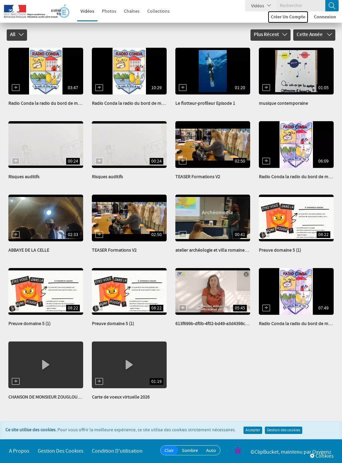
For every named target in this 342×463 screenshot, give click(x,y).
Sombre (190, 450)
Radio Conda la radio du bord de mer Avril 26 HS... (57, 103)
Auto (211, 450)
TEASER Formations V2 (197, 177)
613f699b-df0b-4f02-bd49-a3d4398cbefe (214, 324)
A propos (19, 451)
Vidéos (84, 11)
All (17, 34)
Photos (105, 11)
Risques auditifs (23, 177)
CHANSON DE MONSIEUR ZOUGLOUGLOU (48, 397)
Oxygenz (321, 452)
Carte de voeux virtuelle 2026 (121, 397)
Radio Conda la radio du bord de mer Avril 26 (136, 103)
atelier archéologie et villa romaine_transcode (221, 250)
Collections (155, 11)
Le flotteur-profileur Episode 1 (205, 103)
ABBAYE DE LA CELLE (28, 250)
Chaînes (128, 11)
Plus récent (270, 34)
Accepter (252, 430)
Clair (169, 450)
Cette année (314, 34)
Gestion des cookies (283, 430)
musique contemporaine (283, 103)
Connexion (325, 17)
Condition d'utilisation (117, 451)
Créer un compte (288, 17)
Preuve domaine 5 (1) (280, 250)
